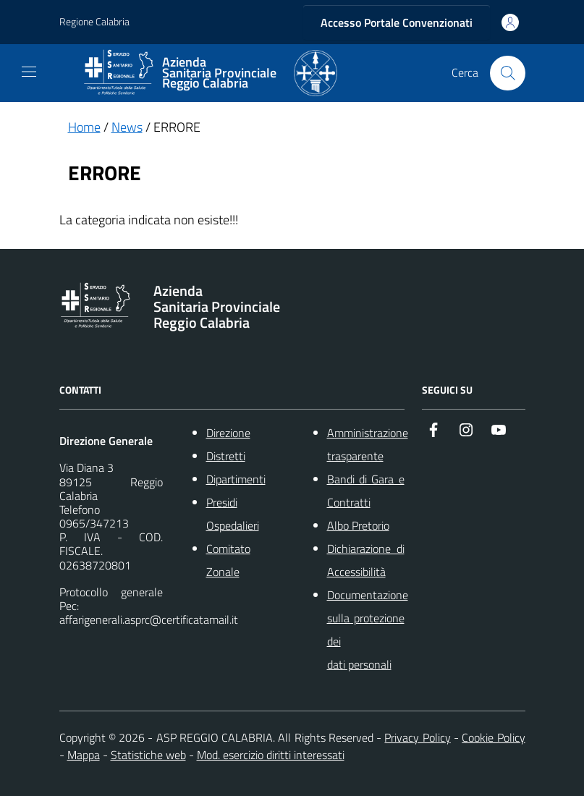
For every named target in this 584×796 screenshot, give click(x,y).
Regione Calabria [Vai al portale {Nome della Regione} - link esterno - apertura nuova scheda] (94, 22)
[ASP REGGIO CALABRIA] (209, 73)
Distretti (225, 456)
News (127, 127)
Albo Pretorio (358, 525)
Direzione (228, 432)
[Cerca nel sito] (507, 73)
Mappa (83, 754)
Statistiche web (148, 754)
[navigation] (29, 71)
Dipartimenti (236, 479)
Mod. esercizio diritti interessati (270, 754)
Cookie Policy (493, 737)
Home (84, 127)
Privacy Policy (417, 737)
